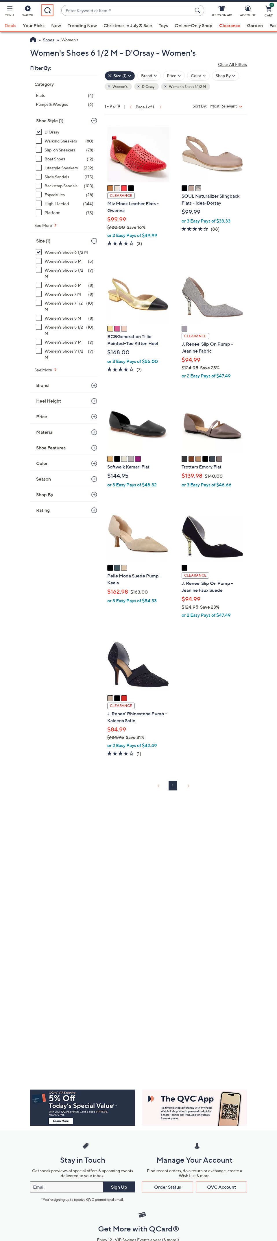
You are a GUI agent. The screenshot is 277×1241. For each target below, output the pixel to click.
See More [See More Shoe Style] (43, 225)
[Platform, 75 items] (64, 213)
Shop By (44, 494)
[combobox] (127, 10)
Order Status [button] (167, 1187)
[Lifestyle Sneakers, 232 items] (64, 168)
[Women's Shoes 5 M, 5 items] (64, 261)
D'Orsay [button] (147, 86)
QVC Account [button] (221, 1187)
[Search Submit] (198, 10)
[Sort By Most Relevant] (228, 106)
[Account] (248, 12)
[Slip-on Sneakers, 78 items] (64, 150)
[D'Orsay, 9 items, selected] (64, 132)
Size (43, 241)
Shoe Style (49, 120)
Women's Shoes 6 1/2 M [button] (187, 86)
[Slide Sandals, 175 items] (64, 177)
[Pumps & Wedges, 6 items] (64, 104)
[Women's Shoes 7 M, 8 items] (64, 294)
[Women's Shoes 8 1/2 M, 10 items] (64, 330)
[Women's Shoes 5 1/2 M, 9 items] (64, 273)
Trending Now (82, 25)
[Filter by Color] (198, 76)
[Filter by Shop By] (225, 76)
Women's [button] (120, 86)
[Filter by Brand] (149, 76)
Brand (42, 385)
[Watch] (27, 12)
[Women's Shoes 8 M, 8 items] (64, 318)
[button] (9, 12)
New (56, 25)
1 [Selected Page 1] (172, 785)
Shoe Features (51, 448)
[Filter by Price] (174, 76)
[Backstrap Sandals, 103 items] (64, 186)
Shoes (48, 39)
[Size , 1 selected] (120, 76)
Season (43, 479)
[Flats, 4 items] (64, 95)
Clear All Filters (232, 64)
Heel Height (48, 401)
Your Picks (34, 25)
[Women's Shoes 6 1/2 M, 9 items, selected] (64, 252)
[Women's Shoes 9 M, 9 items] (64, 342)
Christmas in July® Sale (128, 25)
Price (41, 416)
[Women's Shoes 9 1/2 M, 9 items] (64, 354)
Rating (43, 510)
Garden (255, 25)
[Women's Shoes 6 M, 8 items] (64, 285)
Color (42, 463)
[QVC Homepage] (33, 40)
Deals (10, 25)
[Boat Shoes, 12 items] (64, 159)
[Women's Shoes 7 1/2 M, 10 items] (64, 306)
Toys (163, 25)
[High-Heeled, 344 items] (64, 204)
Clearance (229, 25)
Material (44, 432)
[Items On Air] (222, 12)
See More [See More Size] (43, 369)
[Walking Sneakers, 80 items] (64, 141)
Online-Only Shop (194, 25)
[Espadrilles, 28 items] (64, 195)
